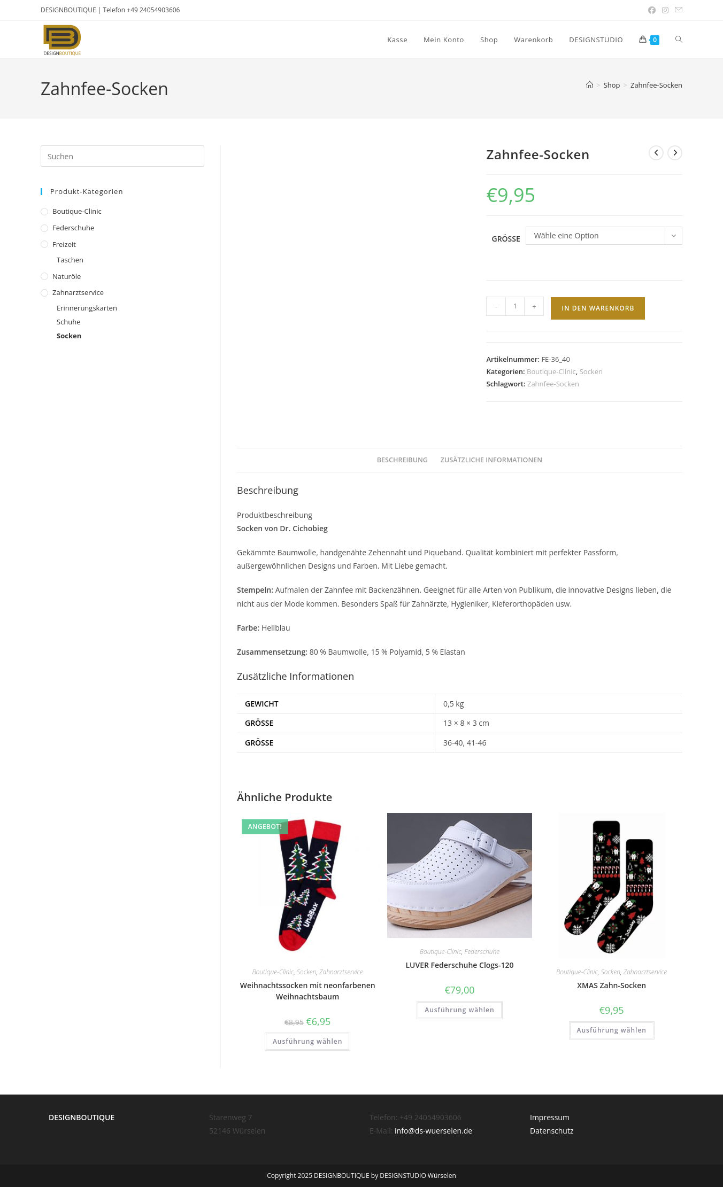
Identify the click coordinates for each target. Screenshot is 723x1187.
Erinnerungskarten (87, 308)
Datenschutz (551, 1131)
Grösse (505, 239)
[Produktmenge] (515, 306)
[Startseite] (589, 85)
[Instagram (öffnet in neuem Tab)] (665, 10)
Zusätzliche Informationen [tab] (492, 459)
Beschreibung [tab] (402, 459)
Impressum (550, 1117)
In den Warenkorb (598, 308)
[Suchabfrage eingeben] (122, 156)
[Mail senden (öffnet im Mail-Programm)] (677, 10)
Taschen (70, 260)
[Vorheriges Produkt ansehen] (656, 152)
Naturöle (66, 276)
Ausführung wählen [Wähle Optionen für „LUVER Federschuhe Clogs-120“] (459, 1009)
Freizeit (64, 244)
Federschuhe (481, 951)
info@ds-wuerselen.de (433, 1131)
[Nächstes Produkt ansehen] (674, 152)
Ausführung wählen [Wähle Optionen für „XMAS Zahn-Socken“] (612, 1030)
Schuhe (69, 322)
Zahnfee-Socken (656, 85)
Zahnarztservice (341, 971)
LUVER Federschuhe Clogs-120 (459, 965)
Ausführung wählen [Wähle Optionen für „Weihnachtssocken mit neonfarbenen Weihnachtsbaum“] (307, 1041)
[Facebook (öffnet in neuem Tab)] (652, 10)
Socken (591, 371)
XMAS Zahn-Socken (611, 985)
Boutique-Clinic (551, 371)
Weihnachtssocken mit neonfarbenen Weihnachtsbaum (307, 991)
